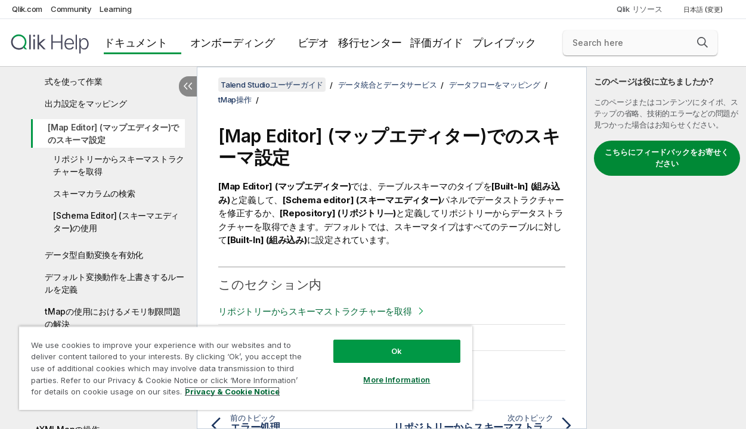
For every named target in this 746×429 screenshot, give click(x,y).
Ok (379, 342)
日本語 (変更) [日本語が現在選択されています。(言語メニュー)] (704, 9)
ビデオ (313, 42)
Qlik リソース (640, 9)
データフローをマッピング (494, 84)
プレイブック (504, 42)
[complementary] (666, 248)
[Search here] (640, 42)
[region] (235, 363)
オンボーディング (232, 42)
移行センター (370, 42)
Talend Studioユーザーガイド (272, 84)
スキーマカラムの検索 (94, 193)
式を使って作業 (73, 81)
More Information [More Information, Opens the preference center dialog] (379, 370)
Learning (115, 9)
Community (71, 9)
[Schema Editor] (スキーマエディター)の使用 (116, 221)
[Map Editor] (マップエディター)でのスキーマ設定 (113, 133)
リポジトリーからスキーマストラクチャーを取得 (118, 165)
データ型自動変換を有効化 (94, 255)
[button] (702, 42)
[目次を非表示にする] (188, 86)
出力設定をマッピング (86, 103)
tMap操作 (235, 99)
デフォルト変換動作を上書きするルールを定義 (114, 283)
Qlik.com (27, 9)
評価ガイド (436, 42)
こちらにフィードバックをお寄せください (667, 158)
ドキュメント (136, 42)
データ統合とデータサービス (387, 84)
